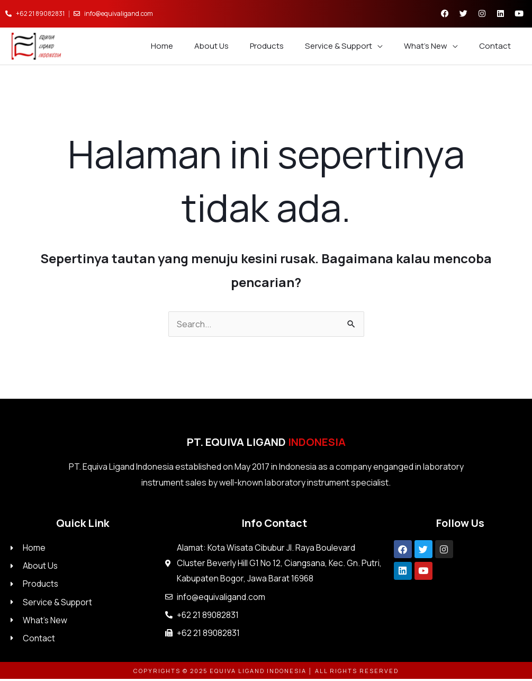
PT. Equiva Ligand (266, 442)
